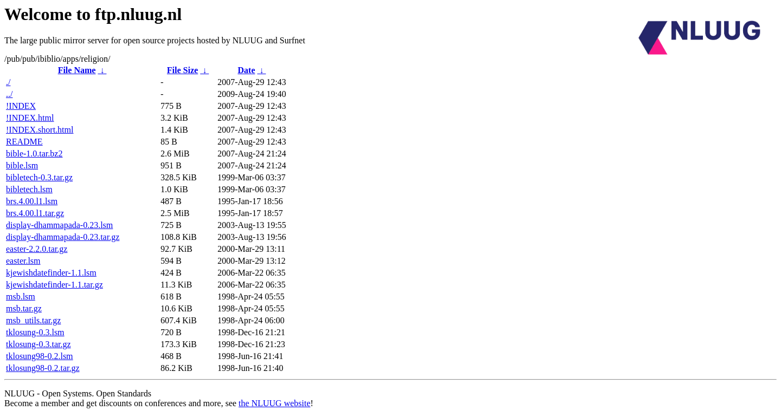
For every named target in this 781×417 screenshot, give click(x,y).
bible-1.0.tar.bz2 (34, 153)
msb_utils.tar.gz (33, 320)
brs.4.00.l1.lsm (31, 201)
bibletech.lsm (29, 189)
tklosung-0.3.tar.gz (38, 344)
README (24, 141)
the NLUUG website (274, 403)
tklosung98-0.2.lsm (39, 356)
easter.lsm (23, 260)
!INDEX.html (30, 117)
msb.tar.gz (24, 308)
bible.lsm (22, 165)
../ (9, 94)
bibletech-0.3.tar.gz (39, 177)
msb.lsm (20, 296)
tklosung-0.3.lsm (35, 332)
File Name (77, 70)
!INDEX (21, 105)
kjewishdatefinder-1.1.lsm (51, 272)
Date (246, 70)
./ (8, 82)
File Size (182, 70)
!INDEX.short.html (39, 129)
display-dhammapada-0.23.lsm (59, 225)
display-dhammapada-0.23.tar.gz (62, 237)
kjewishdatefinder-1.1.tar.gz (54, 284)
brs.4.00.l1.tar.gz (35, 213)
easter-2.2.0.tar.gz (36, 248)
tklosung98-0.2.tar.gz (43, 368)
